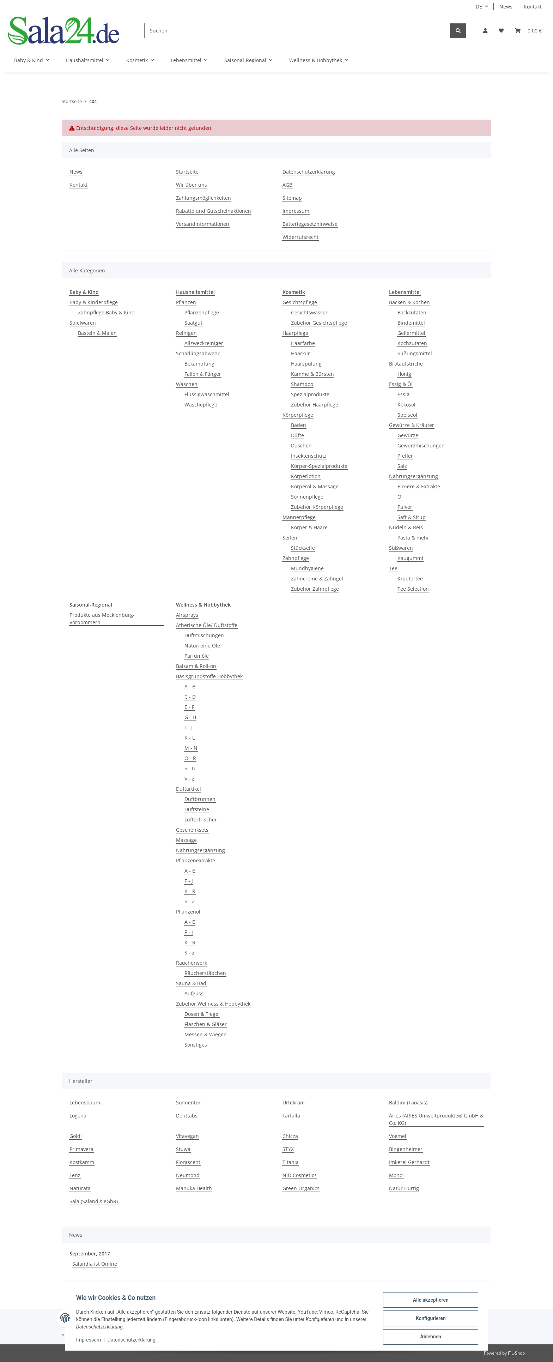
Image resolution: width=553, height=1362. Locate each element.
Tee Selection (413, 588)
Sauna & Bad (191, 983)
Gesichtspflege (299, 302)
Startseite (187, 171)
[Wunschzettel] (501, 30)
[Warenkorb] (528, 30)
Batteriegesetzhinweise (310, 224)
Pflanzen (186, 302)
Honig (404, 373)
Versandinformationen (202, 224)
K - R (189, 891)
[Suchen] (297, 30)
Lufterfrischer (200, 819)
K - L (189, 737)
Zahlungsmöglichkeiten (203, 197)
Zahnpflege (295, 558)
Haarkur (300, 353)
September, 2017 (89, 1253)
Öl (400, 496)
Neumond (188, 1175)
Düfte (297, 435)
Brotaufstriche (406, 363)
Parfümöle (196, 655)
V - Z (189, 778)
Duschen (301, 445)
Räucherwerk (191, 962)
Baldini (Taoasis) (408, 1102)
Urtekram (293, 1102)
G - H (190, 717)
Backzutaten (411, 312)
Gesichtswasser (309, 312)
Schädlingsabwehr (198, 353)
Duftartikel (188, 788)
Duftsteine (196, 809)
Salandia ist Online (94, 1263)
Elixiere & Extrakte (418, 486)
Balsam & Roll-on (196, 666)
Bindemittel (411, 322)
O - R (190, 758)
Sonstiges (195, 1044)
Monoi (396, 1175)
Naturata (80, 1188)
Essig (403, 394)
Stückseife (303, 547)
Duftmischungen (204, 635)
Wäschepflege (200, 404)
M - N (191, 748)
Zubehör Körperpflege (317, 507)
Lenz (74, 1175)
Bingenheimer (406, 1149)
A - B (189, 686)
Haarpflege (295, 333)
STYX (288, 1149)
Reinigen (186, 333)
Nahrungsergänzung (413, 476)
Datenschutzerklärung (132, 1340)
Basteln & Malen (97, 333)
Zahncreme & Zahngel (317, 578)
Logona (77, 1115)
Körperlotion (306, 476)
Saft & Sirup (411, 517)
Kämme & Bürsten (312, 373)
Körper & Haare (309, 527)
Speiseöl (407, 414)
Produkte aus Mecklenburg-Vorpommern (102, 618)
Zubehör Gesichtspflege (319, 322)
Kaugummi (410, 558)
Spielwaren (82, 322)
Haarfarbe (303, 343)
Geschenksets (192, 829)
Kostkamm (81, 1162)
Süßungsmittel (414, 353)
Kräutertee (410, 578)
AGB (287, 184)
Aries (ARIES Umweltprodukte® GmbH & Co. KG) (436, 1119)
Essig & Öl (401, 384)
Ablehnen (430, 1337)
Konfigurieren (430, 1318)
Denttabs (187, 1115)
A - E (189, 870)
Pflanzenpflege (201, 312)
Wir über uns (191, 184)
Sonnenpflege (307, 496)
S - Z (189, 901)
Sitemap (292, 197)
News (505, 6)
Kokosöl (406, 404)
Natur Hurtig (404, 1188)
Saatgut (193, 322)
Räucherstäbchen (205, 973)
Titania (290, 1162)
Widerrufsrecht (300, 237)
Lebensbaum (84, 1102)
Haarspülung (306, 363)
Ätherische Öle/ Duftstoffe (206, 625)
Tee (393, 568)
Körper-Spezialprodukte (319, 466)
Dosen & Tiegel (202, 1014)
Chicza (290, 1136)
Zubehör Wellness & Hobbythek (213, 1003)
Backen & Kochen (409, 302)
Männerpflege (299, 517)
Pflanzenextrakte (195, 860)
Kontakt (533, 6)
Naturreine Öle (202, 645)
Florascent (188, 1162)
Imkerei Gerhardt (409, 1162)
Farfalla (291, 1115)
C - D (190, 696)
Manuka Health (194, 1188)
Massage (186, 840)
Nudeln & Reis (406, 527)
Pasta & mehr (413, 537)
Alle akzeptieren (430, 1300)
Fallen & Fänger (202, 373)
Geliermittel (411, 333)
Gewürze (407, 435)
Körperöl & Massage (315, 486)
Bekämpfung (199, 363)
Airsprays (187, 614)
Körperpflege (297, 414)
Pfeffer (405, 455)
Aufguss (193, 993)
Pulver (404, 507)
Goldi (75, 1136)
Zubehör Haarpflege (314, 404)
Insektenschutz (309, 455)
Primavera (81, 1149)
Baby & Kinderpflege (93, 302)
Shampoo (302, 384)
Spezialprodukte (310, 394)
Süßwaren (401, 547)
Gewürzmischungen (421, 445)
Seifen (289, 537)
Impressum (89, 1340)
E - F (189, 707)
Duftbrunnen (199, 799)
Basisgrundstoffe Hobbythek (209, 676)
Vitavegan (187, 1136)
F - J (188, 881)
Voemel (397, 1136)
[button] (485, 30)
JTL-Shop (516, 1353)
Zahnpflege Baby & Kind (106, 312)
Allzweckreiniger (203, 343)
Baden (298, 425)
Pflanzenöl (188, 911)
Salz (402, 466)
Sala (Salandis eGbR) (93, 1201)
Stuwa (183, 1149)
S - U (189, 768)
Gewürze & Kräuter (411, 425)
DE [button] (479, 6)
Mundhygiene (307, 568)
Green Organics (301, 1188)
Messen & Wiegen (205, 1034)
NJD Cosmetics (299, 1175)
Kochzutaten (412, 343)
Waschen (187, 384)
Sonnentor (188, 1102)
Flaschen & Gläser (205, 1024)
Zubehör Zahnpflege (315, 588)
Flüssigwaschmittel (206, 394)
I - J (188, 727)
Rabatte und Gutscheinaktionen (213, 210)
